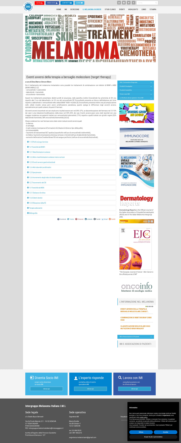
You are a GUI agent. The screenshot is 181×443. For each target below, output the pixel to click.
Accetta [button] (165, 432)
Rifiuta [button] (141, 432)
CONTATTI (66, 3)
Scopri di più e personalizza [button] (153, 437)
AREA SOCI (51, 3)
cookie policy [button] (143, 417)
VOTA (38, 3)
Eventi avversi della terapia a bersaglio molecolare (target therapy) (68, 77)
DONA (78, 3)
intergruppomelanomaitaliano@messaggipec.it (46, 428)
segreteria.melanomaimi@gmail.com (82, 437)
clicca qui (46, 389)
